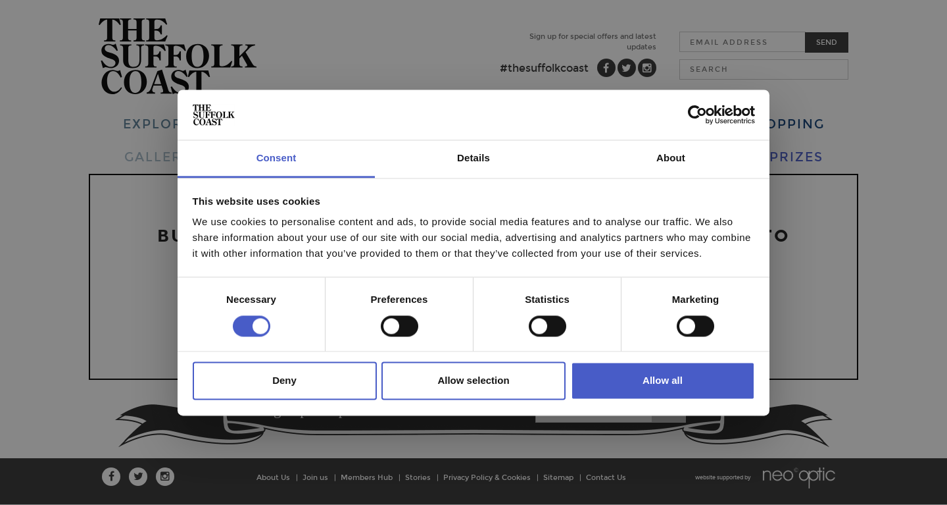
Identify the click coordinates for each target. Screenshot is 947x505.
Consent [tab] (276, 158)
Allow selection (473, 380)
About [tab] (670, 158)
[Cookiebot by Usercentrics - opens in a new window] (697, 114)
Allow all (663, 380)
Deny (284, 380)
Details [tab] (473, 158)
